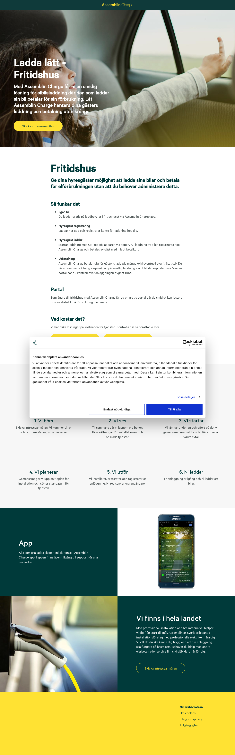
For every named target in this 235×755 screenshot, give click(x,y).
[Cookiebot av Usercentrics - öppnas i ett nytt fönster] (185, 343)
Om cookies (188, 713)
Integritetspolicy (191, 719)
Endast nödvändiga (116, 409)
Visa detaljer (186, 397)
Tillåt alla (174, 409)
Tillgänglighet (189, 725)
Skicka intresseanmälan (38, 126)
